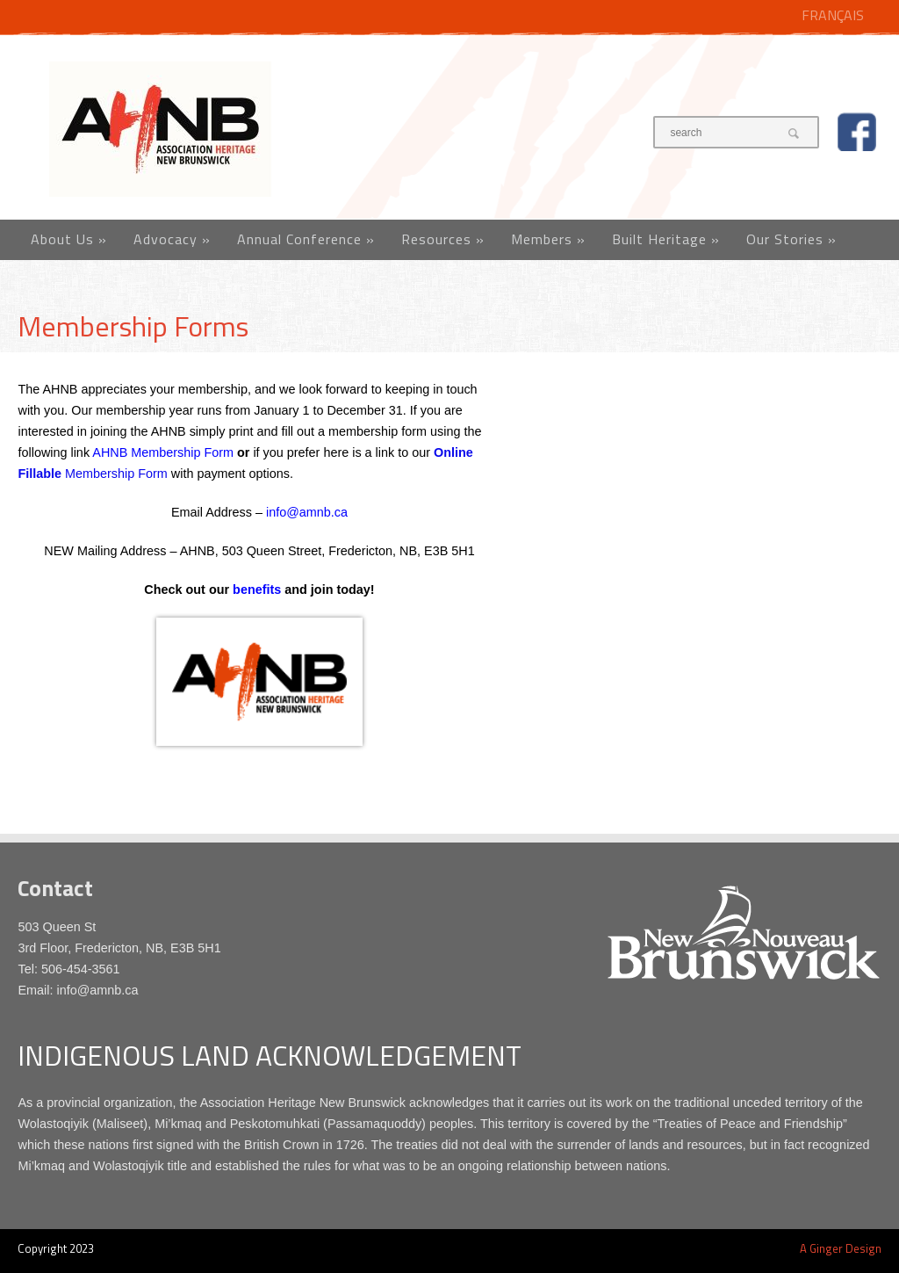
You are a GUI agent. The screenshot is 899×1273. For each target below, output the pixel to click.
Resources (443, 239)
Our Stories (791, 239)
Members (548, 239)
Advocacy (172, 239)
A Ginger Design (840, 1248)
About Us (69, 239)
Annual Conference (306, 239)
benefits (257, 589)
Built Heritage (666, 239)
